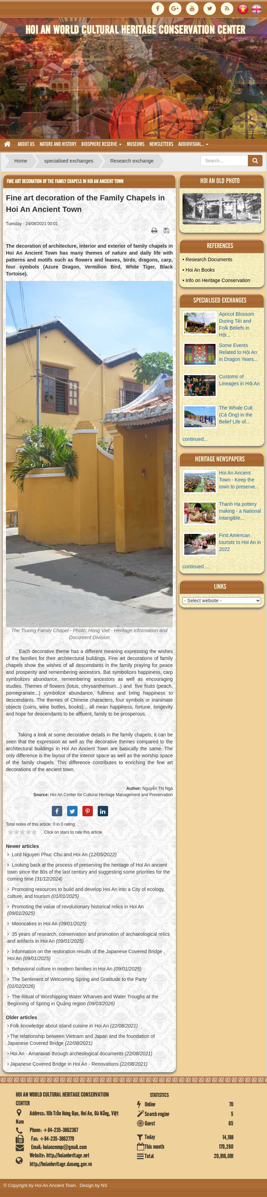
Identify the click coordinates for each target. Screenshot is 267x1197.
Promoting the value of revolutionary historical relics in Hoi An (78, 906)
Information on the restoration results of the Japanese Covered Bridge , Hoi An (86, 955)
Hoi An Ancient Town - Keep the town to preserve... (239, 479)
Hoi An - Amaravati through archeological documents (66, 1053)
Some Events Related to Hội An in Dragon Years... (238, 352)
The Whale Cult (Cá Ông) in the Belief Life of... (235, 414)
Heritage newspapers (220, 459)
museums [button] (135, 144)
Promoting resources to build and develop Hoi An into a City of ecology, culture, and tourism (86, 892)
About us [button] (26, 144)
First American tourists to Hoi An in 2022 (240, 542)
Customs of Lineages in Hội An (239, 380)
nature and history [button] (58, 144)
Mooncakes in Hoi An (35, 923)
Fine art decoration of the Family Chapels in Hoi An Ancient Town (65, 181)
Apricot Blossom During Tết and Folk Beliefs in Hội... (236, 324)
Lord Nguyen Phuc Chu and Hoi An (50, 854)
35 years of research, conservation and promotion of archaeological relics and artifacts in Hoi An (88, 937)
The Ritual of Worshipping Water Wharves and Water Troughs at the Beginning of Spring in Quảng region (83, 1000)
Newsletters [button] (161, 144)
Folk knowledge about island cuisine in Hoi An (59, 1026)
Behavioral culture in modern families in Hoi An (62, 969)
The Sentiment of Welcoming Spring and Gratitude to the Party (79, 979)
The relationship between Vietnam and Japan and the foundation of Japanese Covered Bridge (81, 1039)
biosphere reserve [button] (101, 146)
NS (104, 1185)
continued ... (196, 566)
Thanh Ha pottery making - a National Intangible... (240, 511)
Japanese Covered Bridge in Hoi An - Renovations (64, 1064)
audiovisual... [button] (193, 146)
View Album (224, 210)
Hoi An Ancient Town (55, 1185)
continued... (195, 439)
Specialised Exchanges (219, 301)
